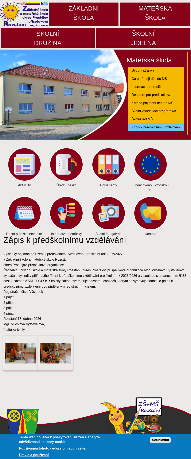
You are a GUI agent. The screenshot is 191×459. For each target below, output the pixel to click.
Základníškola (84, 13)
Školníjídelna (143, 38)
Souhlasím (160, 440)
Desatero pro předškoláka (151, 95)
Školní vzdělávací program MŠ (154, 111)
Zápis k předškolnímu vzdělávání (156, 127)
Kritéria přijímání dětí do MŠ (152, 103)
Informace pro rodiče (147, 87)
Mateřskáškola (155, 13)
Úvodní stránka (143, 70)
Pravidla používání (34, 455)
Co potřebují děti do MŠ (149, 79)
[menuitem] (156, 71)
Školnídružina (47, 38)
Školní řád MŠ (142, 119)
